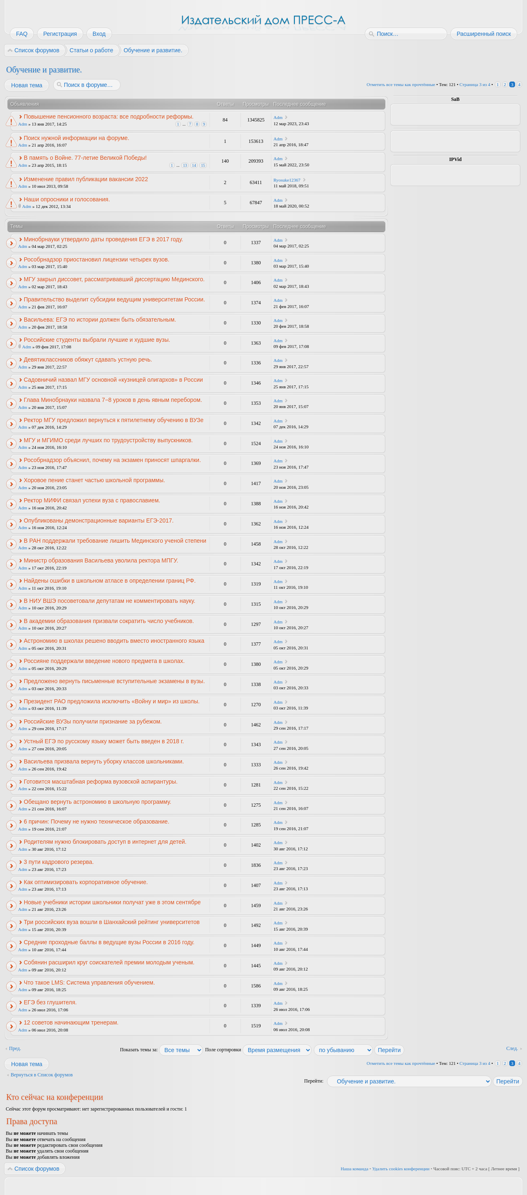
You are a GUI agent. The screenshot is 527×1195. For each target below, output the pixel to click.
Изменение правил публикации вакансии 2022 (86, 179)
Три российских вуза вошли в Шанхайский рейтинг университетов (112, 922)
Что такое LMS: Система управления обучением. (89, 982)
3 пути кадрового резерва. (59, 862)
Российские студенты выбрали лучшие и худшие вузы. (97, 339)
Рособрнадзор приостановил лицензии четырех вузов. (97, 259)
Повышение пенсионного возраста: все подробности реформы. (109, 116)
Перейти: (314, 1081)
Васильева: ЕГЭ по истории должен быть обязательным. (100, 319)
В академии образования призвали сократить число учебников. (109, 621)
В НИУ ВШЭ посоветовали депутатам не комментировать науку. (110, 601)
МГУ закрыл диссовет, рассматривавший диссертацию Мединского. (114, 279)
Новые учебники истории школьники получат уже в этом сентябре (112, 902)
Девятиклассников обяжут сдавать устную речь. (88, 359)
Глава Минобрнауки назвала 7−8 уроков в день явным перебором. (113, 400)
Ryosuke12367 (287, 179)
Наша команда (354, 1168)
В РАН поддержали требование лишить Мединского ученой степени (115, 540)
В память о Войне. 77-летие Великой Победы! (85, 157)
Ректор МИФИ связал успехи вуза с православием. (92, 500)
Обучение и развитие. (44, 69)
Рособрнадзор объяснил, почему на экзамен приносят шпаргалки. (112, 460)
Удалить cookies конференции (400, 1168)
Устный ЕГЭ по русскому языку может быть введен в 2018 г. (104, 741)
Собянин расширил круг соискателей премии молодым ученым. (109, 962)
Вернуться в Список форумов (42, 1075)
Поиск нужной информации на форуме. (76, 138)
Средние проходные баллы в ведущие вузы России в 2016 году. (109, 942)
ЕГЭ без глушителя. (50, 1002)
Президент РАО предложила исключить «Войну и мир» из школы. (112, 701)
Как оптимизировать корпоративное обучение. (86, 882)
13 (185, 165)
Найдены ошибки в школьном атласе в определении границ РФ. (110, 580)
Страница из (474, 84)
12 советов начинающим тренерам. (71, 1022)
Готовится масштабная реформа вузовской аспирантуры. (101, 781)
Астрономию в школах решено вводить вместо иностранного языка (114, 640)
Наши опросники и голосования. (67, 199)
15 (203, 165)
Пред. (15, 1048)
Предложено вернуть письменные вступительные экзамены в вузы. (114, 681)
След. (512, 1048)
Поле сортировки (258, 1050)
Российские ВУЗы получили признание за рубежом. (93, 721)
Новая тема (26, 85)
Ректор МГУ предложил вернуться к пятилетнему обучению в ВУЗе (114, 420)
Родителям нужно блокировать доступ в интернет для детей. (105, 841)
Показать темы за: (161, 1050)
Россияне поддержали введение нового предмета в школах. (104, 661)
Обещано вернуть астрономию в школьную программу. (97, 801)
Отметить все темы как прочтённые (400, 84)
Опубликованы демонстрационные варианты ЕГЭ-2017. (99, 520)
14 (194, 165)
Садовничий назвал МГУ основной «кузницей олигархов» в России (113, 379)
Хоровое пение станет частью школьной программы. (94, 480)
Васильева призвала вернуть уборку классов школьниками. (104, 761)
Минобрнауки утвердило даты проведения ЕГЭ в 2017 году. (103, 239)
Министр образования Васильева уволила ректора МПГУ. (101, 560)
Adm (22, 123)
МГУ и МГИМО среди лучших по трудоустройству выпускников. (108, 440)
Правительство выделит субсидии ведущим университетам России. (114, 299)
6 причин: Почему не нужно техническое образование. (97, 821)
